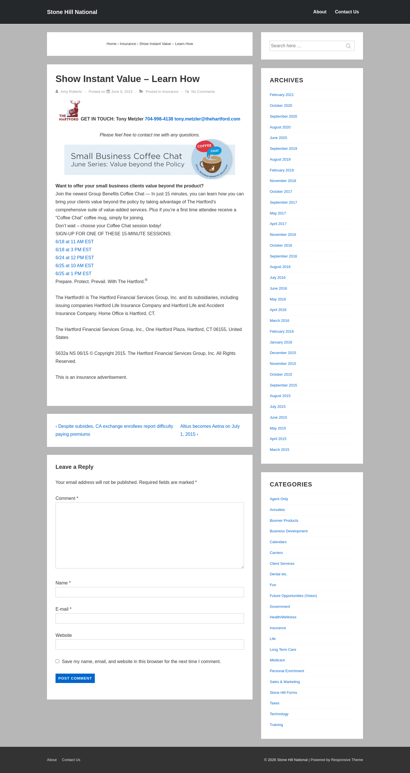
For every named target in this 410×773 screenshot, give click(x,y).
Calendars (278, 542)
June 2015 (278, 417)
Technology (279, 714)
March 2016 (279, 320)
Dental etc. (278, 574)
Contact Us (347, 11)
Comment (67, 498)
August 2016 (280, 267)
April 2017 (278, 224)
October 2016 (281, 245)
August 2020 (280, 127)
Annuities (277, 510)
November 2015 (283, 363)
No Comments (203, 91)
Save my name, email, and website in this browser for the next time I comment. (141, 661)
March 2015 (279, 449)
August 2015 (280, 396)
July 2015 (278, 406)
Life (273, 639)
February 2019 (282, 170)
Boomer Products (284, 520)
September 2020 (283, 116)
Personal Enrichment (287, 671)
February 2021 (282, 95)
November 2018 (283, 181)
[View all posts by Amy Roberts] (69, 91)
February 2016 (282, 331)
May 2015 (278, 428)
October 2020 (281, 105)
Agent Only (279, 499)
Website (64, 635)
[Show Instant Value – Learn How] (122, 91)
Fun (273, 585)
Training (276, 725)
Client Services (282, 563)
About (319, 11)
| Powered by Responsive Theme (336, 760)
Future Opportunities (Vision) (293, 596)
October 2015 (281, 374)
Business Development (289, 531)
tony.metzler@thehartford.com (207, 118)
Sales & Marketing (285, 682)
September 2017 (283, 202)
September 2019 (283, 148)
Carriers (276, 553)
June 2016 (278, 288)
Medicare (277, 660)
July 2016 (278, 277)
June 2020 (278, 138)
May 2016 (278, 299)
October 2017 (281, 191)
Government (280, 606)
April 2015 (278, 439)
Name (62, 582)
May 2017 (278, 213)
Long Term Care (283, 649)
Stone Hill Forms (283, 692)
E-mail (62, 609)
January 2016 (281, 342)
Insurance (170, 91)
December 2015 (283, 353)
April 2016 (278, 310)
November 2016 (283, 234)
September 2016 (283, 256)
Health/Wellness (283, 617)
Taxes (274, 703)
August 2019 (280, 159)
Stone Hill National (72, 12)
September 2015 (283, 385)
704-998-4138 (159, 118)
